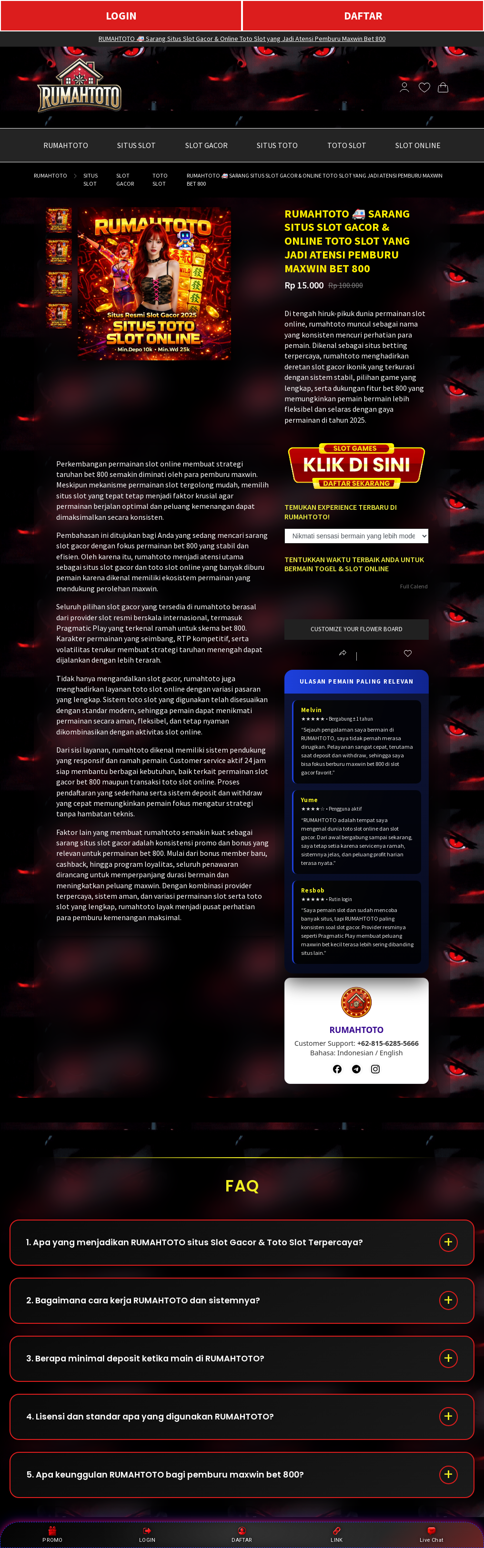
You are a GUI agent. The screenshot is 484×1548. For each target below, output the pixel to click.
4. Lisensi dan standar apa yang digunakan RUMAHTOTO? (154, 1422)
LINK (337, 1534)
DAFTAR (363, 15)
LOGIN (121, 15)
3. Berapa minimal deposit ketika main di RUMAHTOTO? (148, 1362)
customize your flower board (357, 629)
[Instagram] (375, 1069)
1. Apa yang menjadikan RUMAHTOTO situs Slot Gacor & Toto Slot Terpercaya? (198, 1243)
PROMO (52, 1534)
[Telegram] (356, 1069)
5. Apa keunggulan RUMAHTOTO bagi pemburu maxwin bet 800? (169, 1481)
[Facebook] (337, 1069)
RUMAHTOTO (50, 175)
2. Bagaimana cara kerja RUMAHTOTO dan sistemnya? (147, 1303)
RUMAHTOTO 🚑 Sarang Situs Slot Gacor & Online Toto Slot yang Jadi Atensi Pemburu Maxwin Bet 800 (242, 38)
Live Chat (431, 1534)
